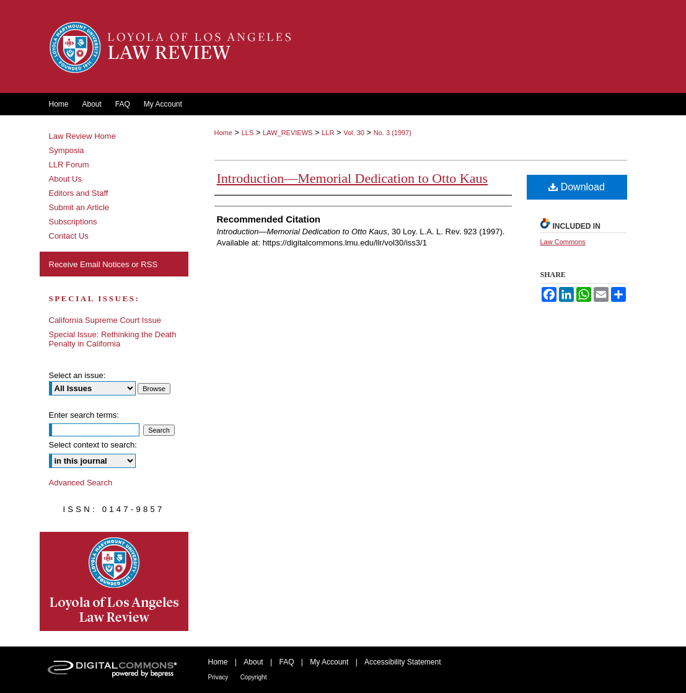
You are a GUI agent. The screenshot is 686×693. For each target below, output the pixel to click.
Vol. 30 (353, 132)
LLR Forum (69, 164)
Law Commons (563, 241)
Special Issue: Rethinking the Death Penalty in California (113, 339)
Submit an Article (79, 207)
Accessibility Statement (402, 662)
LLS (248, 132)
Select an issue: (77, 375)
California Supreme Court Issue (105, 320)
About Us (65, 178)
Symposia (66, 150)
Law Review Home (82, 136)
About (253, 662)
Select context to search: (93, 444)
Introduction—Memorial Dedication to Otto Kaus (352, 178)
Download (576, 187)
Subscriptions (73, 221)
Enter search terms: (84, 415)
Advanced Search (81, 482)
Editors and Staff (78, 193)
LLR (328, 132)
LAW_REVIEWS (287, 132)
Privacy (218, 677)
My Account (329, 662)
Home (223, 132)
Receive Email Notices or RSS (103, 264)
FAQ (286, 662)
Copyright (253, 677)
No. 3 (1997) (392, 132)
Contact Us (69, 236)
